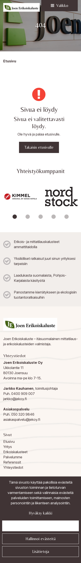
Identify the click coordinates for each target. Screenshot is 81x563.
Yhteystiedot (13, 467)
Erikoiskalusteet (15, 452)
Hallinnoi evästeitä (40, 538)
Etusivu (9, 441)
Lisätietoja (40, 551)
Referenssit (12, 462)
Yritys (7, 447)
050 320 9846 (22, 414)
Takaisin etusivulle (39, 147)
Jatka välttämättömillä (41, 526)
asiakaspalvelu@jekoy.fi (21, 419)
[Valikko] (59, 5)
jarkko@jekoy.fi (15, 399)
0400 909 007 (23, 393)
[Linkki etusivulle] (21, 7)
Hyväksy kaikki (40, 513)
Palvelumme (12, 457)
